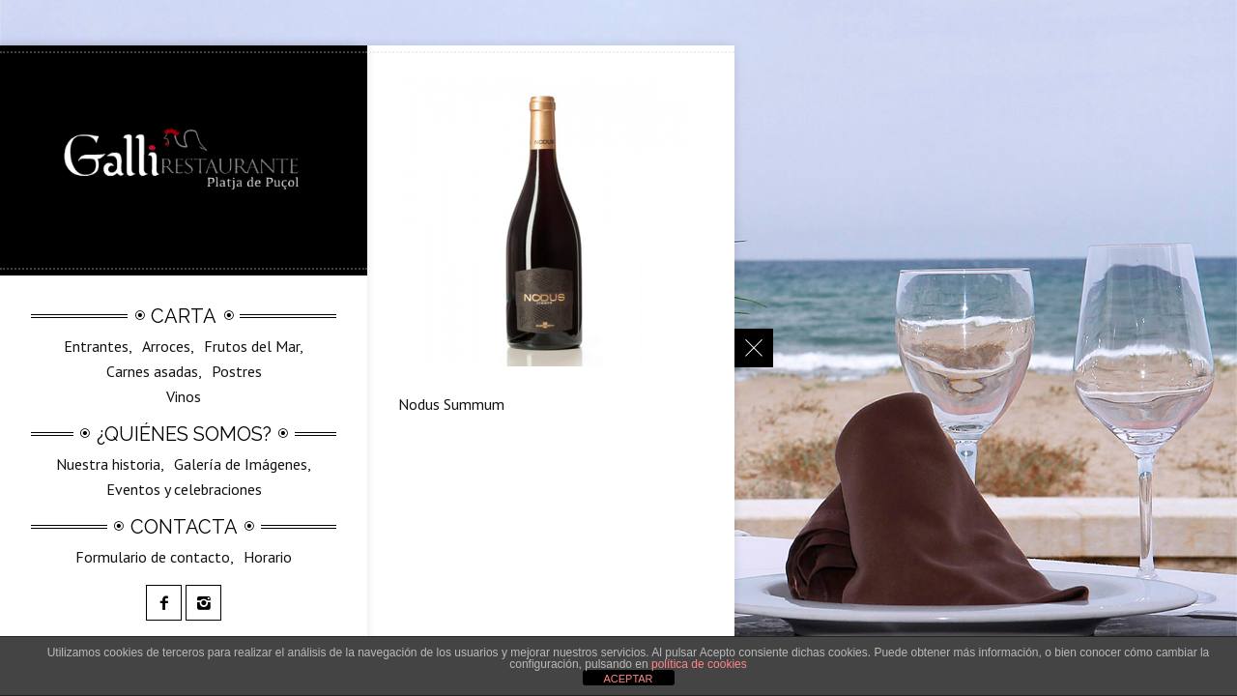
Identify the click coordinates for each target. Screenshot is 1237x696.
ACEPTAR (627, 678)
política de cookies (699, 664)
